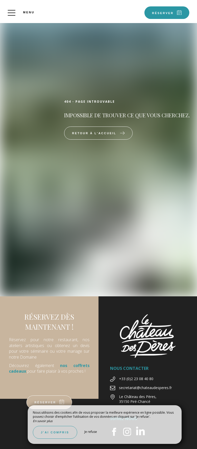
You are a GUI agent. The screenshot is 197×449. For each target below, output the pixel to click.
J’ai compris (55, 432)
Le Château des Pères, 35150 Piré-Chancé (137, 399)
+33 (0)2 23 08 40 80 (136, 378)
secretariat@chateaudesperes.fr (145, 387)
